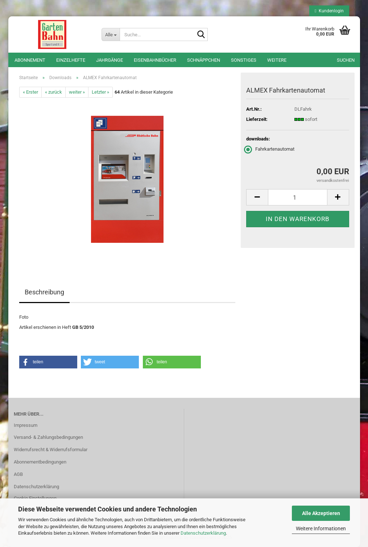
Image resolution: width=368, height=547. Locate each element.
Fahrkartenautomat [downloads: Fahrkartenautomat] (270, 149)
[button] (257, 197)
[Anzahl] (297, 197)
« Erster (30, 92)
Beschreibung (44, 292)
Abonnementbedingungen (40, 462)
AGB (18, 474)
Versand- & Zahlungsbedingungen (48, 437)
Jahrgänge (109, 60)
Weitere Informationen (321, 528)
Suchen (346, 60)
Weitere (276, 60)
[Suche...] (111, 34)
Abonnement (30, 60)
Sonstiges (243, 60)
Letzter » (100, 92)
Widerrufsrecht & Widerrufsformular (50, 449)
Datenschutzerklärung (203, 533)
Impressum (25, 425)
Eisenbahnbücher (155, 60)
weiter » (77, 92)
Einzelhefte (70, 60)
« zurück (53, 92)
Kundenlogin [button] (329, 10)
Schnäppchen (203, 60)
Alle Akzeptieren (321, 513)
